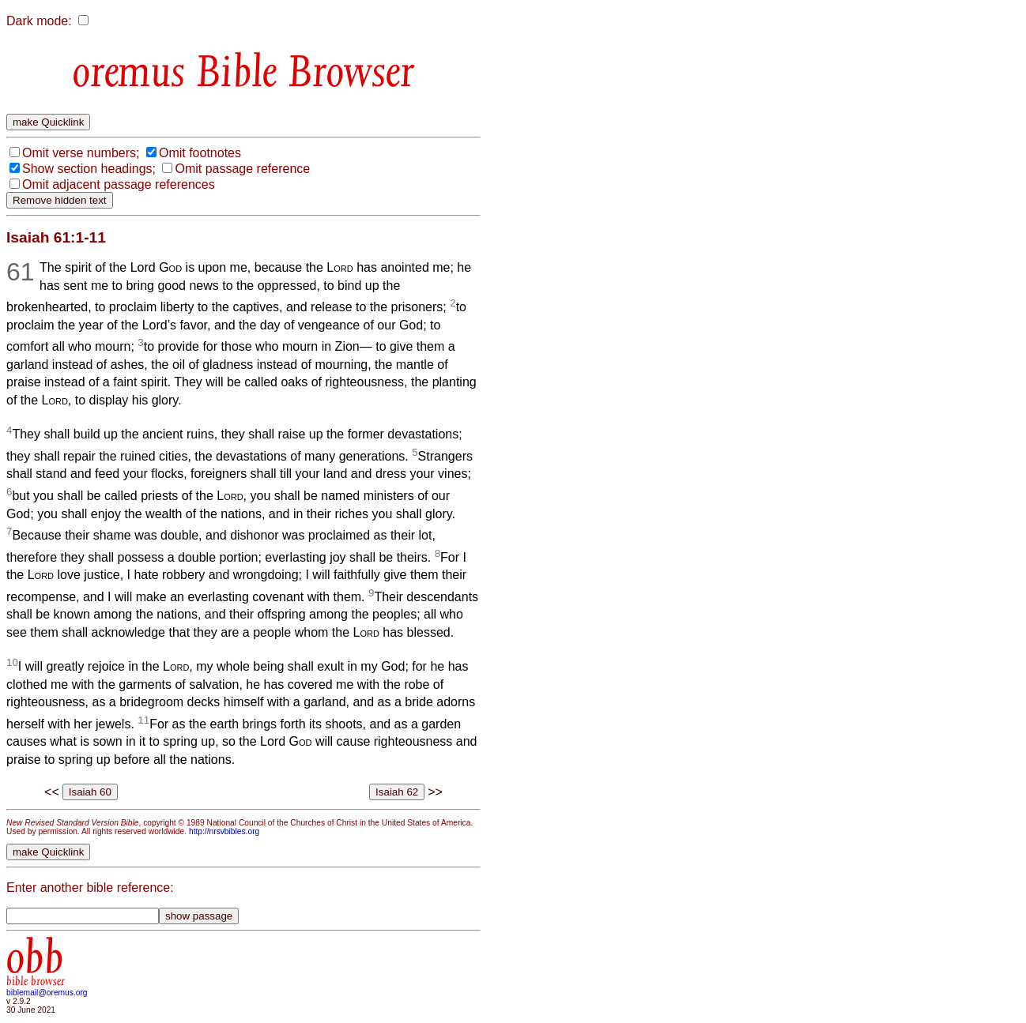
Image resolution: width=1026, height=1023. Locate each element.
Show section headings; (89, 168)
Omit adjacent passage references (118, 184)
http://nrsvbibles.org (224, 831)
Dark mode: (39, 21)
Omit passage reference (242, 168)
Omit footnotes (200, 153)
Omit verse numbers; (80, 153)
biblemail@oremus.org (47, 992)
